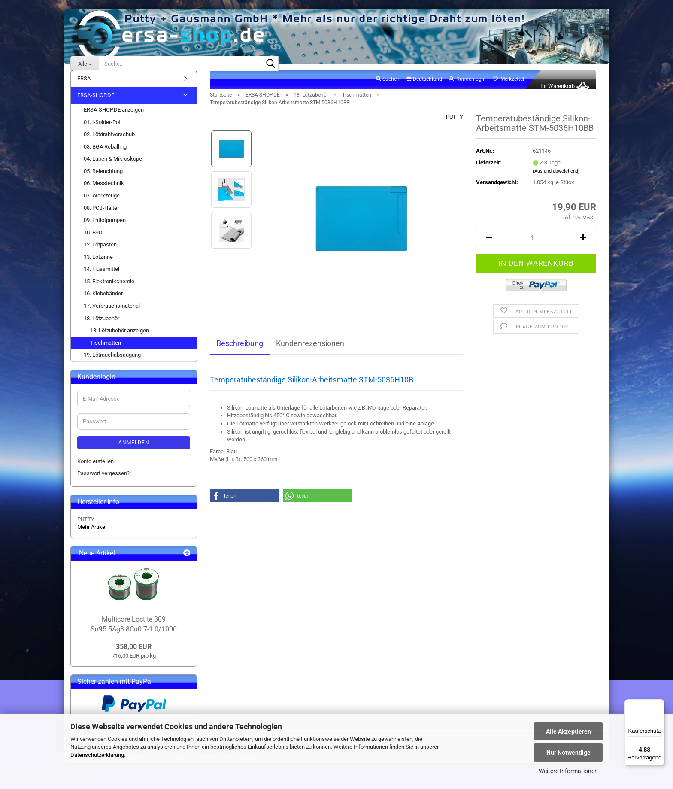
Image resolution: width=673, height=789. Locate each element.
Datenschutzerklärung (97, 755)
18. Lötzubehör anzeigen (119, 340)
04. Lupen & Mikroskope (113, 168)
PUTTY (454, 126)
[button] (424, 88)
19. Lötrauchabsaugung (112, 364)
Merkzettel (508, 88)
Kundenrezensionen (310, 352)
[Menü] (659, 704)
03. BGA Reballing (105, 156)
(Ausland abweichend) (556, 180)
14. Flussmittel (101, 278)
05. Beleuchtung (103, 180)
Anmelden (133, 452)
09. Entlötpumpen (105, 229)
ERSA (84, 88)
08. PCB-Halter (101, 217)
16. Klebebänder (103, 303)
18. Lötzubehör (101, 328)
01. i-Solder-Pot (102, 131)
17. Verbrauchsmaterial (112, 315)
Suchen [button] (388, 88)
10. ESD (93, 242)
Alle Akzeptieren (568, 731)
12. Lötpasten (100, 254)
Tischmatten (105, 352)
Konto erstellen (95, 470)
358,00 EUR (134, 656)
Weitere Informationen (568, 771)
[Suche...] (84, 63)
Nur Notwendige (568, 752)
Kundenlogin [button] (467, 88)
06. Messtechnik (104, 193)
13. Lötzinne (98, 266)
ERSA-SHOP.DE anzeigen (114, 119)
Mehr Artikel (91, 536)
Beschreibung (239, 352)
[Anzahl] (536, 247)
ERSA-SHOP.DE (95, 105)
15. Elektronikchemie (109, 291)
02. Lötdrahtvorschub (109, 143)
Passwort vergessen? (103, 482)
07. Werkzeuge (102, 205)
